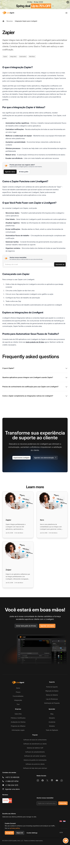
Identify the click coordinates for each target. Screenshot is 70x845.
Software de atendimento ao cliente (35, 744)
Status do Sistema (52, 695)
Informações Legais (18, 730)
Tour (18, 704)
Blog (51, 714)
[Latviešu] (61, 821)
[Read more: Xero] (52, 514)
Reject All (20, 833)
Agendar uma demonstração (45, 458)
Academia (52, 722)
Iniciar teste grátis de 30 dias (26, 626)
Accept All (9, 833)
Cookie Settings (32, 833)
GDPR (61, 832)
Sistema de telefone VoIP (35, 748)
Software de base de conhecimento (35, 740)
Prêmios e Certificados (18, 718)
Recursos (10, 21)
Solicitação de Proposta (52, 703)
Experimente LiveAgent (21, 457)
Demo (18, 688)
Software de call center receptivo (35, 756)
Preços (18, 692)
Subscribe (62, 803)
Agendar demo (10, 172)
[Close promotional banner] (67, 2)
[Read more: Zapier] (17, 514)
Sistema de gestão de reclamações (35, 760)
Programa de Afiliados (18, 726)
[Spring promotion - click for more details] (35, 4)
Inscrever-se (60, 264)
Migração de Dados (51, 691)
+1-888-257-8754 (11, 781)
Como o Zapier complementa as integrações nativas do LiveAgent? (35, 396)
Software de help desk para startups (35, 768)
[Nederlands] (64, 821)
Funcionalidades (18, 696)
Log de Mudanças (52, 699)
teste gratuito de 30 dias (35, 342)
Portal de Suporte (52, 687)
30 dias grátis (23, 172)
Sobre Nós (18, 714)
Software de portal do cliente (35, 764)
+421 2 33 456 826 (12, 777)
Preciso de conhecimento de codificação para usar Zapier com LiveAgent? (35, 387)
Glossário (52, 718)
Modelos (52, 726)
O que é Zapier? (35, 368)
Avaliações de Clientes (18, 722)
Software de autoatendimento (35, 752)
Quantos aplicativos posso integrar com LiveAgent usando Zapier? (35, 377)
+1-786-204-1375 (11, 785)
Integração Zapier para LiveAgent (26, 21)
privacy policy (15, 828)
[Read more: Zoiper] (17, 564)
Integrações (18, 700)
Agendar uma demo (47, 626)
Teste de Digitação (52, 730)
